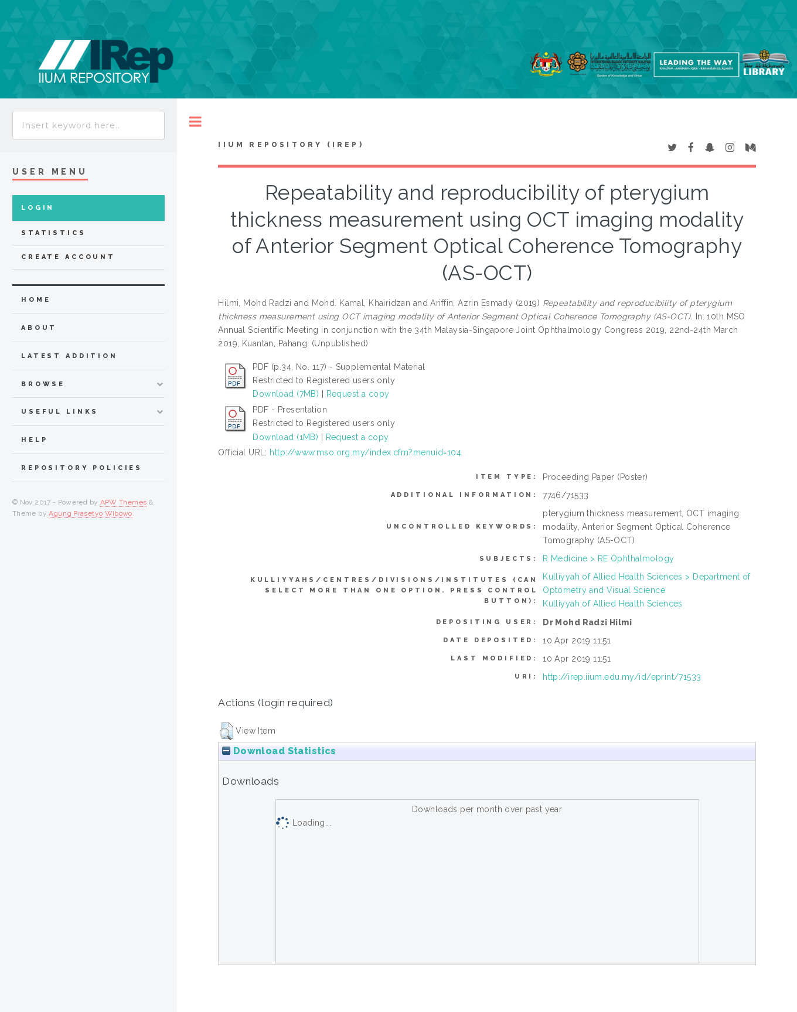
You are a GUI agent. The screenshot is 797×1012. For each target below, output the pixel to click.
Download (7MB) (286, 393)
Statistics (53, 233)
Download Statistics (279, 751)
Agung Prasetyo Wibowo (90, 513)
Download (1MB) (285, 437)
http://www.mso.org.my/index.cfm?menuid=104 (365, 452)
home (35, 300)
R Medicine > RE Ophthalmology (608, 558)
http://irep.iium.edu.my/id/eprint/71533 (622, 677)
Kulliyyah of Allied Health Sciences (613, 603)
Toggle (195, 121)
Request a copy (358, 393)
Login (38, 208)
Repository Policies (81, 468)
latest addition (69, 356)
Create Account (68, 257)
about (39, 328)
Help (34, 440)
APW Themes (123, 502)
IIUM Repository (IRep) (290, 145)
